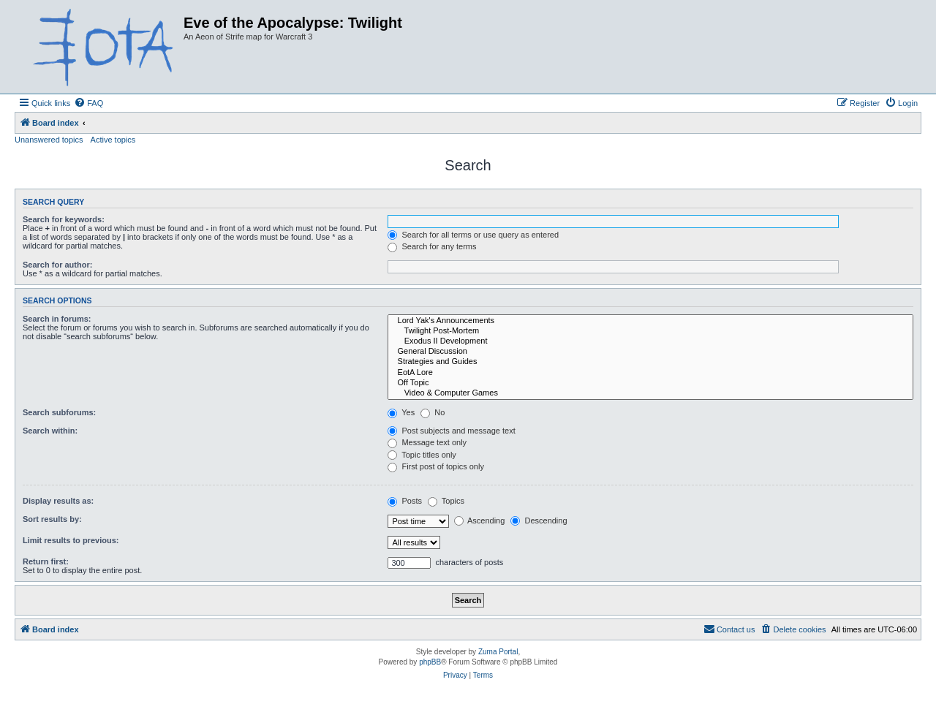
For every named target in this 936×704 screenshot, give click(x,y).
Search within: (50, 430)
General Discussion (650, 352)
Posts (405, 500)
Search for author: (57, 264)
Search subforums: (59, 412)
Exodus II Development (650, 341)
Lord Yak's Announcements (650, 321)
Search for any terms (432, 246)
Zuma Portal (498, 652)
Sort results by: (52, 519)
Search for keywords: (64, 219)
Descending (538, 520)
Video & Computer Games (650, 393)
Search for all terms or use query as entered (473, 234)
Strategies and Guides (650, 362)
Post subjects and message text (451, 430)
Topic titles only (422, 454)
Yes (401, 412)
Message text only (427, 442)
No (432, 412)
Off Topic (650, 383)
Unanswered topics (49, 139)
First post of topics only (436, 466)
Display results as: (58, 500)
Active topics (113, 139)
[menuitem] (88, 103)
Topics (446, 500)
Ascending (479, 520)
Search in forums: (57, 318)
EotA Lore (650, 373)
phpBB (430, 662)
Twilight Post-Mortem (650, 331)
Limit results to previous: (70, 540)
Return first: (46, 561)
